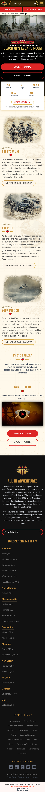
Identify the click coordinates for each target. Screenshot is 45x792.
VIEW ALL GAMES (22, 433)
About (11, 744)
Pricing (13, 735)
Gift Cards (11, 730)
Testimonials (24, 730)
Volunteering (34, 749)
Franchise (21, 749)
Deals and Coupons (27, 735)
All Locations (14, 721)
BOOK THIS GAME (34, 10)
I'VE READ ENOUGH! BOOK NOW (18, 183)
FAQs (36, 740)
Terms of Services (24, 777)
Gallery (36, 730)
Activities (15, 14)
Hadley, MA (6, 14)
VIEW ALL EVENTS (23, 75)
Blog (28, 740)
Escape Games (30, 721)
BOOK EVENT (11, 10)
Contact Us (23, 753)
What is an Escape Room (27, 744)
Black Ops (23, 14)
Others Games (32, 726)
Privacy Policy (11, 777)
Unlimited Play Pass (15, 740)
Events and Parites (15, 726)
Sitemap (35, 777)
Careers (10, 749)
